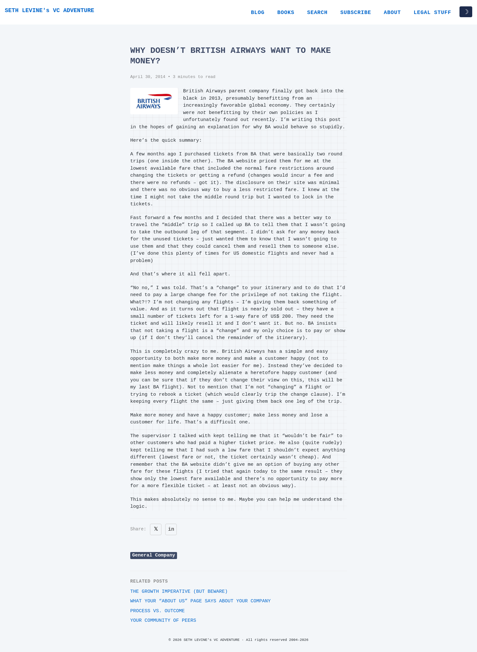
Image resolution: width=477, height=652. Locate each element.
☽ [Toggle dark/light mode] (466, 11)
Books (286, 13)
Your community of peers (163, 620)
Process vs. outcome (157, 611)
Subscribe (355, 13)
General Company (153, 555)
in (171, 529)
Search (317, 13)
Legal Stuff (432, 13)
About (392, 13)
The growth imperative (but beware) (179, 591)
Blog (258, 13)
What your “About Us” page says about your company (200, 601)
